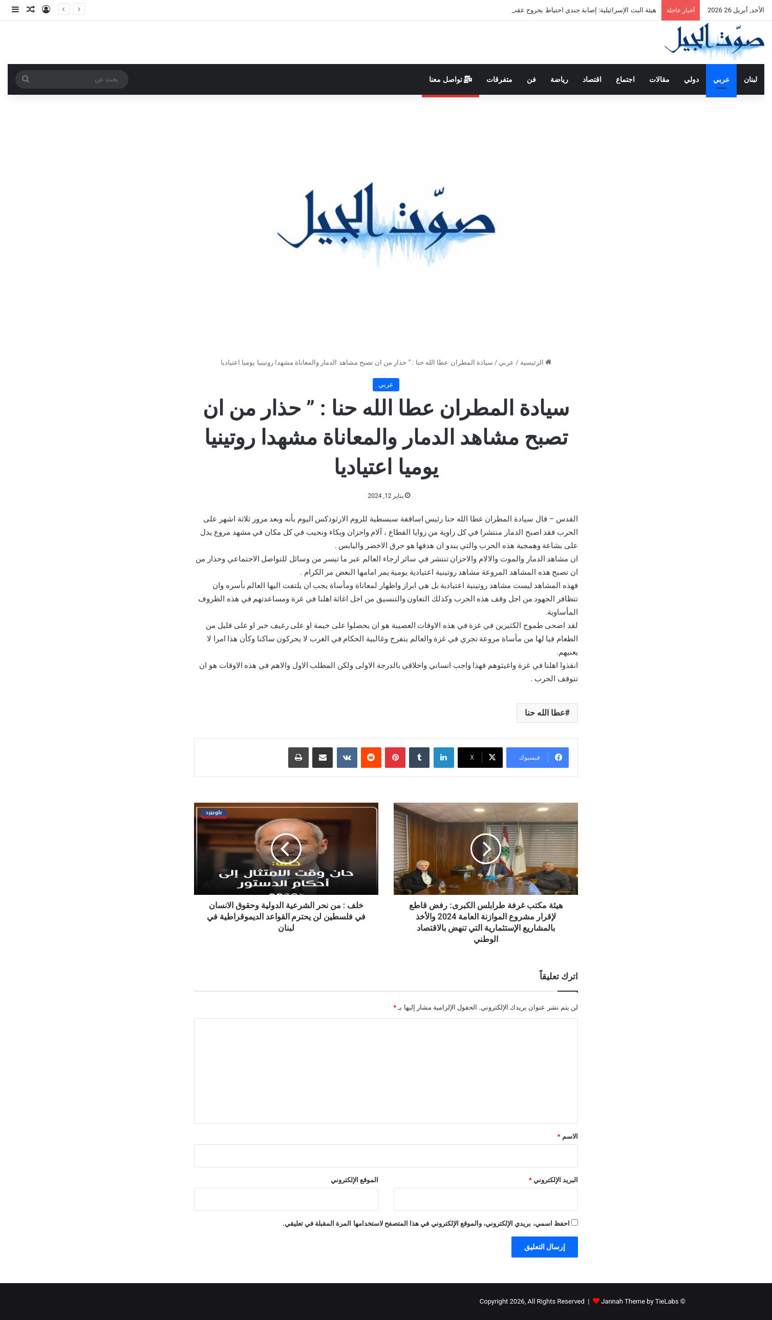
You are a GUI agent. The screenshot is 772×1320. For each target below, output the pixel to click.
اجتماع (625, 79)
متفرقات (499, 79)
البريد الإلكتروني (553, 1180)
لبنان (750, 79)
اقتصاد (592, 79)
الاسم (567, 1136)
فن (531, 79)
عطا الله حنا (545, 713)
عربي (721, 79)
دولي (691, 79)
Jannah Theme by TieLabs (639, 1301)
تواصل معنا (450, 79)
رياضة (559, 79)
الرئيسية (535, 362)
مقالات (659, 79)
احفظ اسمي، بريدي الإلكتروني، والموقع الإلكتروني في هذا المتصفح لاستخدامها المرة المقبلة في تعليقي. (426, 1223)
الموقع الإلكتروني (354, 1180)
